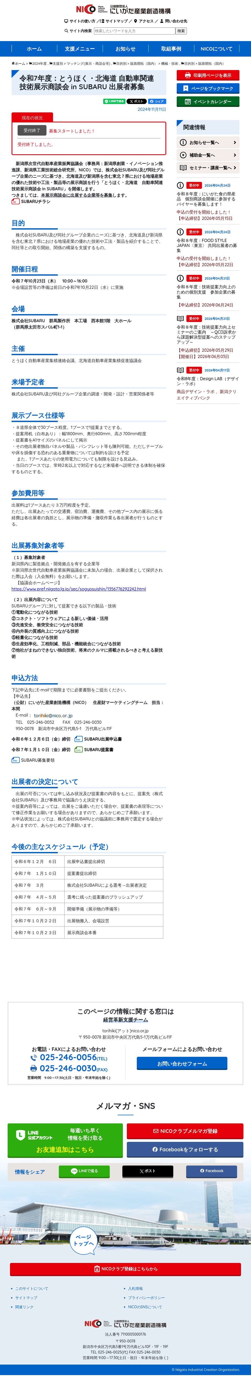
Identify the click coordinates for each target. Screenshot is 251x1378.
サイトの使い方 (79, 21)
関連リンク (24, 1309)
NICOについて (217, 49)
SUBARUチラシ (36, 201)
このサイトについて (31, 1291)
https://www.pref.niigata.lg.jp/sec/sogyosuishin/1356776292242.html (79, 589)
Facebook (211, 1173)
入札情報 (135, 1291)
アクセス (143, 21)
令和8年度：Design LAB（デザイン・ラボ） (208, 381)
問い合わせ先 (173, 21)
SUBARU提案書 (99, 749)
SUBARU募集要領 (38, 760)
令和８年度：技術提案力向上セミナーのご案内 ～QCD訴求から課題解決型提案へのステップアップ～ (206, 334)
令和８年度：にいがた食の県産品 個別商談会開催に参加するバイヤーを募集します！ (206, 198)
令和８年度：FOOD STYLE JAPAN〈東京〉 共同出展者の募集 (207, 245)
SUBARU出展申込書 (103, 739)
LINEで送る (84, 1174)
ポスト (148, 1173)
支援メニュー (80, 49)
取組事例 (171, 49)
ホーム (34, 49)
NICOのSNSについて (145, 1309)
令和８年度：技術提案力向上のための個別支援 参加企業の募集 (206, 291)
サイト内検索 (81, 30)
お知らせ (125, 49)
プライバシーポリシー (146, 1300)
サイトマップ (114, 21)
